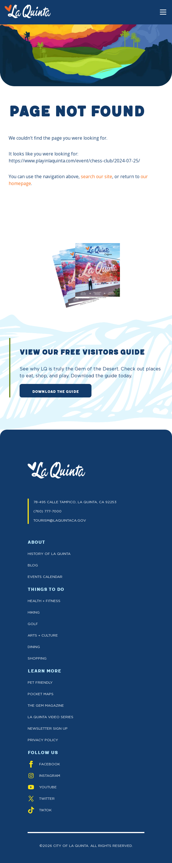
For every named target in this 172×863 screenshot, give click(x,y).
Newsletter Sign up (48, 728)
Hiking (34, 612)
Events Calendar (45, 576)
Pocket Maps (40, 694)
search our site (96, 177)
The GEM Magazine (46, 705)
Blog (33, 565)
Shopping (37, 658)
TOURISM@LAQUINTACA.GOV (59, 520)
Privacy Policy (43, 740)
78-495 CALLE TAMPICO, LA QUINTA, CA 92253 (74, 502)
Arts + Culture (43, 635)
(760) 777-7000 (47, 511)
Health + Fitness (44, 601)
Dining (34, 647)
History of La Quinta (49, 553)
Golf (33, 624)
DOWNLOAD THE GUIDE (55, 391)
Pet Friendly (40, 682)
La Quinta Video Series (50, 717)
